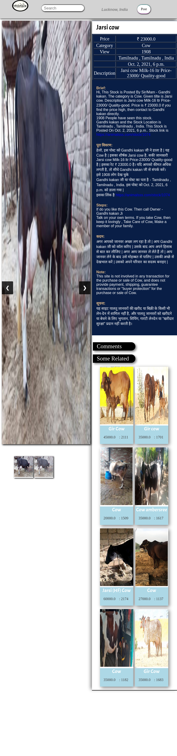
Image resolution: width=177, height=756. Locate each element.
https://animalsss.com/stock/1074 (123, 135)
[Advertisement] (88, 723)
